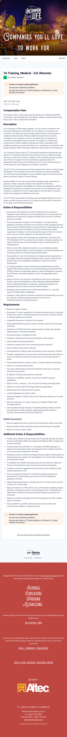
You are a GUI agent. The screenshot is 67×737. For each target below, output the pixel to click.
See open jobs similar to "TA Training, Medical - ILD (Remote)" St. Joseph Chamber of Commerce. (33, 91)
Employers (33, 593)
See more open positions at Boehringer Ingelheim (33, 535)
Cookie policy (37, 558)
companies (6, 58)
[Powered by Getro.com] (33, 552)
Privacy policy (28, 558)
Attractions (33, 604)
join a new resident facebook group (33, 662)
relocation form (33, 623)
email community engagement (33, 648)
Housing (33, 599)
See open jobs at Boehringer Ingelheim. (22, 87)
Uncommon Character (49, 576)
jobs (16, 58)
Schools (33, 587)
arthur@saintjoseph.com (33, 720)
